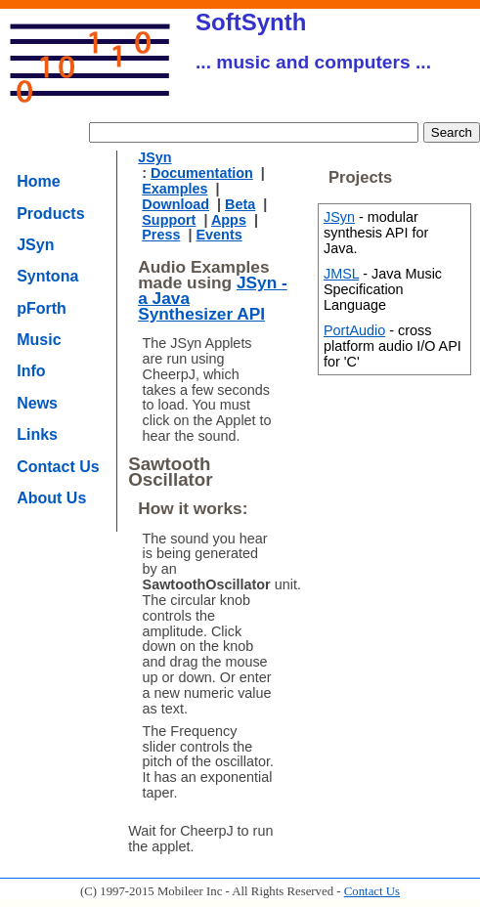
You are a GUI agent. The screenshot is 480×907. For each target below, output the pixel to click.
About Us (51, 498)
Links (37, 434)
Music (39, 339)
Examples (174, 188)
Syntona (47, 276)
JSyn (35, 245)
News (37, 403)
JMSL (341, 273)
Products (50, 213)
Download (175, 204)
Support (169, 220)
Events (219, 234)
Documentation (202, 173)
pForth (41, 308)
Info (31, 371)
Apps (228, 220)
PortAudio (354, 330)
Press (161, 234)
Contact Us (58, 466)
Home (38, 181)
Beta (240, 204)
